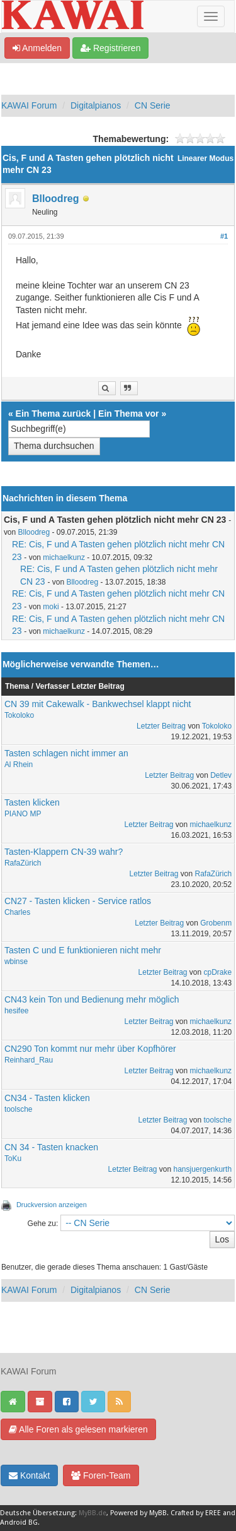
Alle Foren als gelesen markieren (78, 1429)
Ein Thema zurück (53, 413)
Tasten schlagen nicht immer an (66, 753)
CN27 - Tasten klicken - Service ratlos (77, 901)
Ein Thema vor (128, 413)
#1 (224, 236)
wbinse (16, 961)
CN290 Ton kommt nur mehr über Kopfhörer (90, 1049)
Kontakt (29, 1475)
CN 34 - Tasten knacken (51, 1147)
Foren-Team (100, 1475)
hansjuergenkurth (203, 1169)
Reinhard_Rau (28, 1060)
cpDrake (217, 972)
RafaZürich (23, 863)
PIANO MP (23, 813)
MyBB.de (92, 1513)
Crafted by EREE (196, 1513)
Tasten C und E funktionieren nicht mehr (82, 950)
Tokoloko (19, 715)
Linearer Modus (205, 158)
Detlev (221, 775)
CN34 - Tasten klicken (47, 1098)
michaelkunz (64, 557)
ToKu (12, 1158)
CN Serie (153, 105)
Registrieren (110, 48)
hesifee (16, 1010)
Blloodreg (55, 198)
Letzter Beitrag (161, 726)
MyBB (158, 1513)
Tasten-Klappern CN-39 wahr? (63, 852)
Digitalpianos (95, 105)
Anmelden (37, 48)
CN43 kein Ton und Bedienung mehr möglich (91, 999)
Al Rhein (18, 764)
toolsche (18, 1109)
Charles (17, 912)
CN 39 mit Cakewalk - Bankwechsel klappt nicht (97, 704)
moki (51, 606)
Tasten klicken (32, 802)
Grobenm (216, 923)
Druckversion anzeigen (51, 1204)
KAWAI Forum (29, 105)
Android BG (19, 1522)
